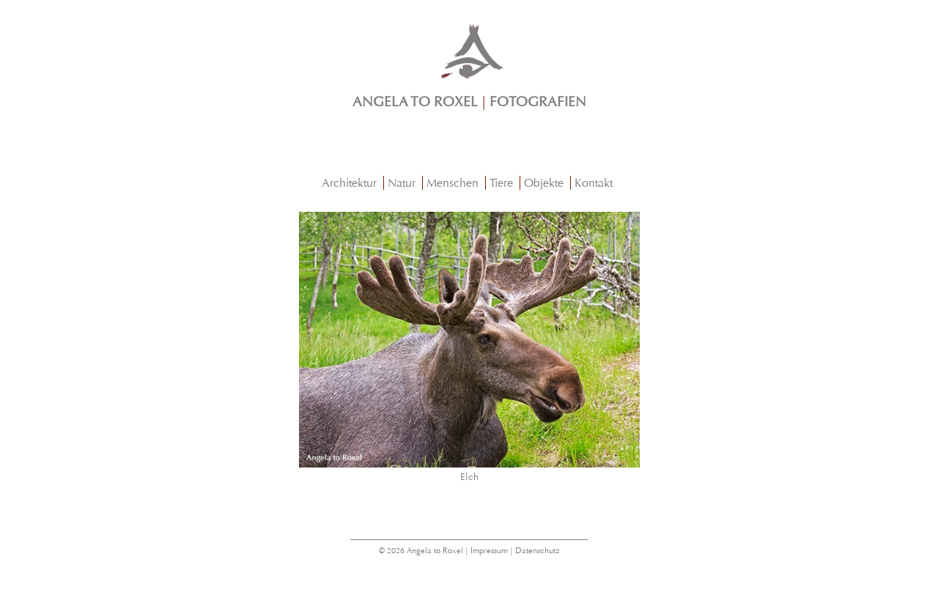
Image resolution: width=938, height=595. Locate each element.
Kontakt (594, 183)
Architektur (349, 183)
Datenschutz (537, 550)
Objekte (544, 183)
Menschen (452, 183)
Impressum (489, 550)
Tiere (501, 183)
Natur (402, 183)
